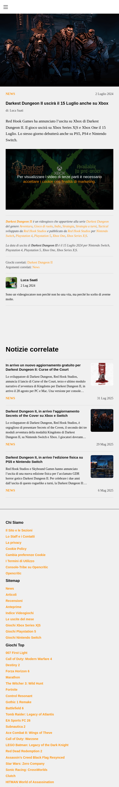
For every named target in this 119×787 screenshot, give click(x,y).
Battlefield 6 (15, 708)
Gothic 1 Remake (19, 702)
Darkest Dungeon (97, 221)
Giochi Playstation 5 (21, 631)
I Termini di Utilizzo (20, 561)
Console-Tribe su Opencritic (27, 567)
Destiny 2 (13, 665)
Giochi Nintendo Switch (23, 637)
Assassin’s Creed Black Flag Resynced (35, 757)
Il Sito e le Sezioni (19, 530)
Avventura (25, 226)
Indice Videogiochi (20, 613)
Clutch (11, 776)
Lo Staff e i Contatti (20, 536)
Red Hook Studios (35, 231)
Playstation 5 (42, 236)
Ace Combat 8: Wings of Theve (29, 733)
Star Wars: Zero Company (25, 763)
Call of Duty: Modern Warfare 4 (29, 659)
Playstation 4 (24, 236)
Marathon (13, 677)
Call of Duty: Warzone (22, 739)
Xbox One (59, 236)
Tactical (103, 226)
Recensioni (14, 601)
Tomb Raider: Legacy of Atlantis (30, 714)
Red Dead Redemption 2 (24, 751)
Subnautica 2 (15, 726)
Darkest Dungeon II (19, 221)
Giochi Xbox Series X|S (23, 625)
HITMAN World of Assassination (30, 782)
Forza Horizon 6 (17, 671)
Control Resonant (19, 696)
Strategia (68, 226)
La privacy (13, 542)
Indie (57, 226)
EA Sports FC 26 (18, 720)
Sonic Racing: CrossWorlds (26, 770)
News (10, 94)
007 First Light (16, 653)
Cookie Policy (16, 549)
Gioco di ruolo (43, 226)
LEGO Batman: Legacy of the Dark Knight (37, 745)
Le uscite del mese (20, 619)
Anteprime (13, 607)
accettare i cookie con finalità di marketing (59, 181)
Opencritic (13, 573)
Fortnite (11, 689)
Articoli (11, 594)
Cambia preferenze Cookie (26, 555)
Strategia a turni (86, 226)
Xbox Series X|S (77, 236)
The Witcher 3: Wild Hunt (24, 683)
